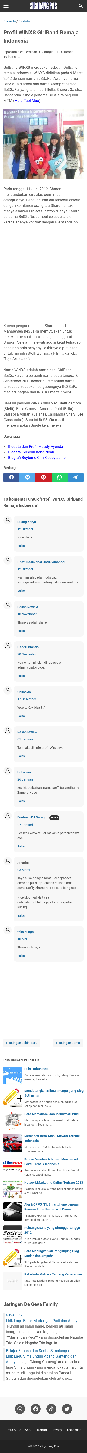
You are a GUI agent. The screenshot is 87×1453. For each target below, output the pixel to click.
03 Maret (23, 870)
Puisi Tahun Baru (36, 1069)
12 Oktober (25, 529)
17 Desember (26, 699)
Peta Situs (13, 1430)
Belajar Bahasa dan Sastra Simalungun (38, 1351)
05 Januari (25, 739)
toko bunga (25, 932)
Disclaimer (73, 1430)
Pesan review (27, 732)
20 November (27, 654)
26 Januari (25, 779)
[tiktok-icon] (51, 1409)
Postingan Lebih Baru (21, 1043)
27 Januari (25, 825)
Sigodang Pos (50, 1446)
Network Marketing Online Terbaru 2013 (53, 1182)
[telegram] (76, 477)
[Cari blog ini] (81, 6)
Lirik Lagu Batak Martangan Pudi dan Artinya (43, 1321)
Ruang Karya (26, 522)
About (29, 1430)
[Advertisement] (43, 271)
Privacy (56, 1430)
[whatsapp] (60, 477)
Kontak (42, 1430)
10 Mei (22, 939)
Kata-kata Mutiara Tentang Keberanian (53, 1274)
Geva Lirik (14, 1315)
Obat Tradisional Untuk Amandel (41, 562)
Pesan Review (27, 607)
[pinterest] (43, 477)
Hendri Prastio (28, 647)
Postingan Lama (68, 1043)
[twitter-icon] (67, 1409)
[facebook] (11, 477)
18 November (27, 614)
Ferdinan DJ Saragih (32, 817)
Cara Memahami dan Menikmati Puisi (51, 1114)
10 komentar (12, 57)
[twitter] (27, 477)
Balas (21, 545)
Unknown (24, 692)
